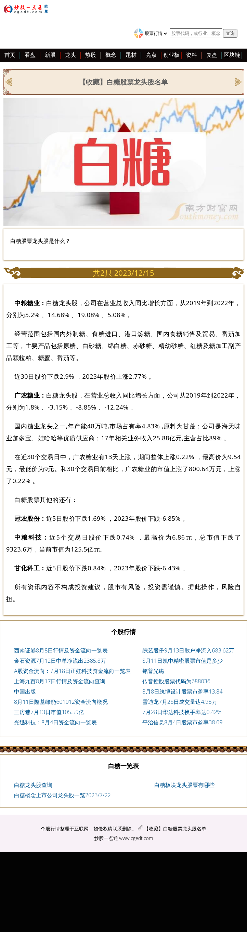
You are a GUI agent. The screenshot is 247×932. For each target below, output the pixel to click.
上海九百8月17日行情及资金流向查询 (59, 681)
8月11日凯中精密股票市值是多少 (182, 660)
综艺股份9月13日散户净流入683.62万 (188, 650)
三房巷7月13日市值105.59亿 (49, 712)
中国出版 (25, 691)
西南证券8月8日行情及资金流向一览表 (61, 650)
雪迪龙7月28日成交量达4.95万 (179, 702)
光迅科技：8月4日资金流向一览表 (55, 722)
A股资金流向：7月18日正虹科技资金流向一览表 (72, 671)
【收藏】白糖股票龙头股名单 (175, 828)
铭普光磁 (153, 671)
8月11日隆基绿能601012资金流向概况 (61, 702)
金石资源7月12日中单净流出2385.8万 (60, 660)
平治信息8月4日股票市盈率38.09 (182, 722)
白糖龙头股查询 (33, 785)
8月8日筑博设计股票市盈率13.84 (182, 691)
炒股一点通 (106, 838)
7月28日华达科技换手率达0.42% (182, 712)
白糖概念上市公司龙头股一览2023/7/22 (62, 795)
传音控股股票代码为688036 (176, 681)
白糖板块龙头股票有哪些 (184, 785)
